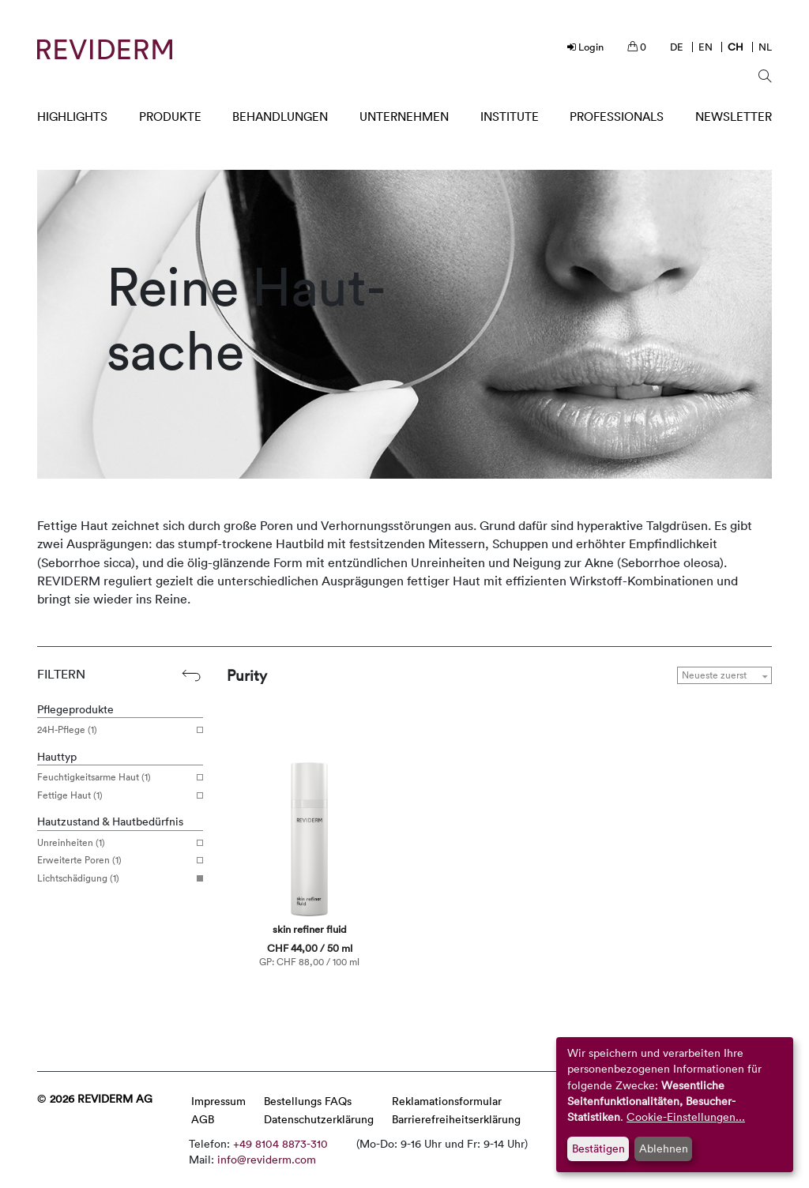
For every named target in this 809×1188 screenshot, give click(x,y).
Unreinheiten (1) (114, 842)
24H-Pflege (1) (114, 730)
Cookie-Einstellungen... (686, 1116)
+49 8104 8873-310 (280, 1143)
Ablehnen (663, 1148)
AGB (202, 1118)
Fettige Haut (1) (114, 795)
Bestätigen (598, 1148)
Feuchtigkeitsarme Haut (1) (114, 777)
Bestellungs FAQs (308, 1100)
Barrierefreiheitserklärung (456, 1118)
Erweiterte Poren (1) (114, 860)
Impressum (218, 1100)
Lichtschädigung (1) (114, 878)
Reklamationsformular (447, 1100)
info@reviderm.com (266, 1159)
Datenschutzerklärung (319, 1118)
